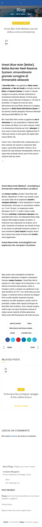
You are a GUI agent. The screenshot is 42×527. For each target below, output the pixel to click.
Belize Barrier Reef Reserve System (20, 328)
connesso (14, 436)
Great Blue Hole (26, 333)
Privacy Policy (7, 504)
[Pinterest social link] (18, 339)
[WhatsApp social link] (29, 339)
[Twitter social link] (13, 339)
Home (12, 14)
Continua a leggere (21, 406)
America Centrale (15, 323)
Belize (29, 14)
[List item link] (21, 483)
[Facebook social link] (7, 339)
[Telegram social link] (34, 339)
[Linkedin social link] (24, 339)
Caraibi (12, 333)
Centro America (21, 14)
